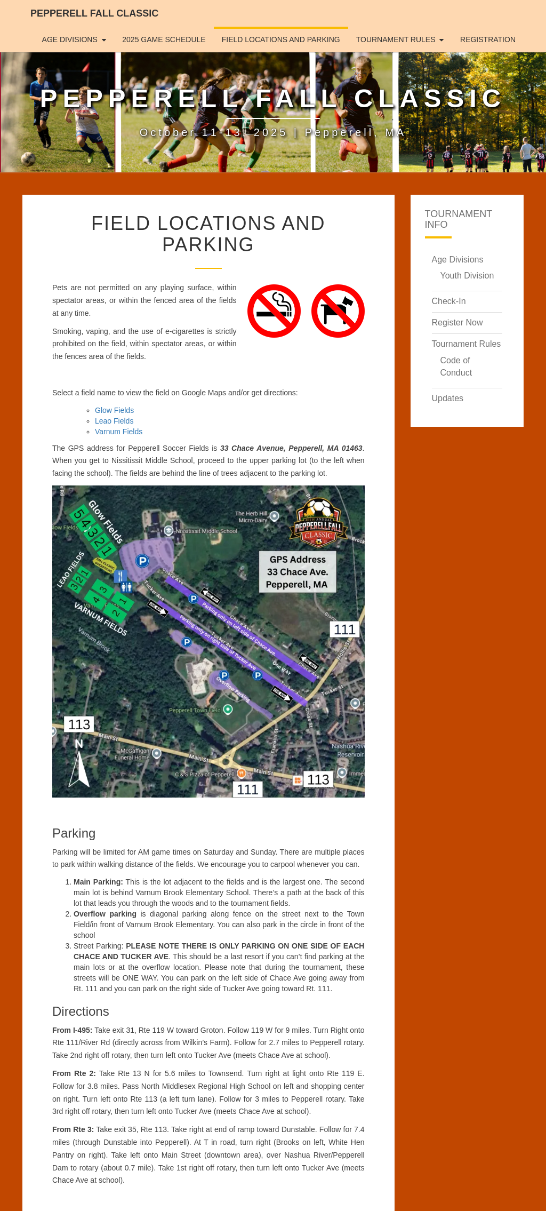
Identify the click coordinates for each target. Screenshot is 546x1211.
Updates (448, 398)
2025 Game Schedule (163, 39)
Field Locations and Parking (281, 39)
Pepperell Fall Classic (94, 13)
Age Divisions (70, 39)
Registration (488, 39)
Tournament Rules (396, 39)
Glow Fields (114, 410)
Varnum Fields (118, 431)
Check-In (449, 301)
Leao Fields (114, 421)
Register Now (457, 322)
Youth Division (467, 275)
